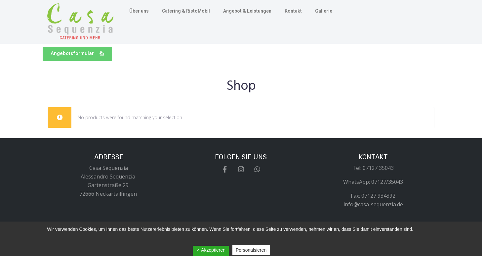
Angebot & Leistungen (247, 11)
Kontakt (293, 11)
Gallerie (323, 11)
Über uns (139, 11)
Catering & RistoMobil (186, 11)
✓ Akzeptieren (210, 250)
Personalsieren (251, 250)
